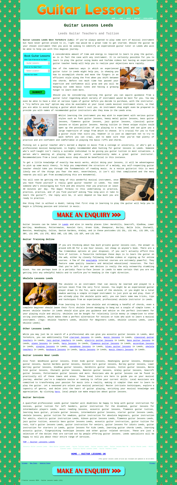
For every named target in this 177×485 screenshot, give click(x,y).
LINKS (120, 18)
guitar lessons (122, 148)
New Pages (33, 463)
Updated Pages (45, 463)
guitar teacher (70, 403)
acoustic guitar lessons (105, 409)
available (91, 260)
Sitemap (24, 463)
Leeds (65, 224)
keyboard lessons (56, 349)
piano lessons (40, 343)
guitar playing (96, 389)
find (32, 361)
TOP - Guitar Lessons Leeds (39, 442)
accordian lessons (143, 343)
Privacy (152, 463)
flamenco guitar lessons (105, 343)
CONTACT (137, 18)
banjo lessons (87, 349)
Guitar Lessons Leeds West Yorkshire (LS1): (49, 40)
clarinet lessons (80, 337)
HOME (114, 18)
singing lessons (45, 346)
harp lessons (69, 343)
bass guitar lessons (138, 340)
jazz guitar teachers (58, 340)
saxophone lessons (80, 346)
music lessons (112, 337)
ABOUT (128, 18)
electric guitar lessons (99, 340)
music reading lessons (73, 409)
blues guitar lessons (118, 346)
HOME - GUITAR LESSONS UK (88, 453)
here (57, 392)
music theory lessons (121, 349)
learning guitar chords (120, 428)
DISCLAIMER (148, 18)
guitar (120, 46)
